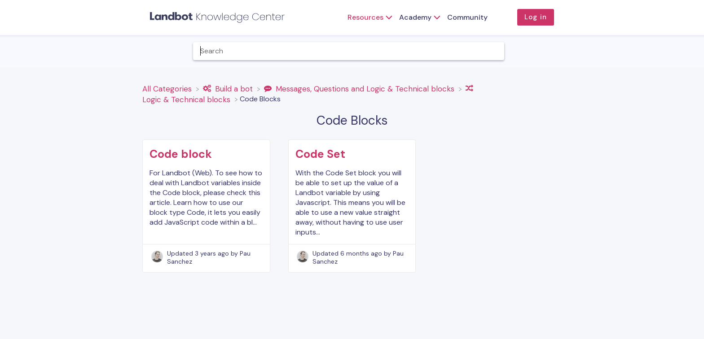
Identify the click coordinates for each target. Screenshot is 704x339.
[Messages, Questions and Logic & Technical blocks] (360, 88)
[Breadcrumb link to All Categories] (168, 88)
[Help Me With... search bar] (348, 51)
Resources (365, 17)
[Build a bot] (229, 88)
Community (467, 17)
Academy (415, 17)
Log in (535, 17)
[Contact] (664, 51)
